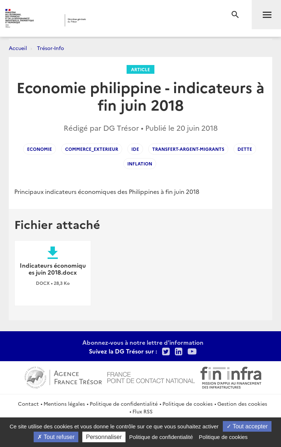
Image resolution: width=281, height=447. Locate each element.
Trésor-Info (50, 47)
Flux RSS (142, 411)
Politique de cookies (187, 403)
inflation (139, 163)
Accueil (18, 47)
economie (39, 149)
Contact (28, 403)
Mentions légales (64, 403)
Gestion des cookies (242, 403)
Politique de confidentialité (124, 403)
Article (140, 69)
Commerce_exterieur (91, 149)
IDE (135, 149)
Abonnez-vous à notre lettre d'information (142, 342)
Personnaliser (104, 437)
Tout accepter (247, 426)
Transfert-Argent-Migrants (188, 149)
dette (244, 149)
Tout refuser (56, 437)
